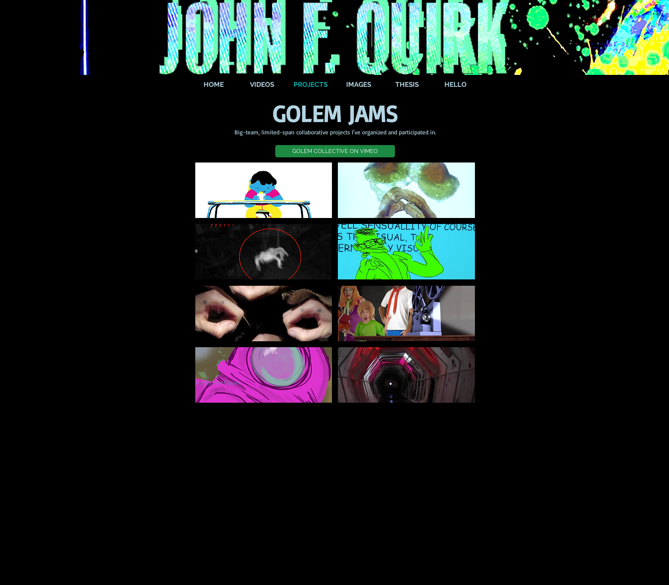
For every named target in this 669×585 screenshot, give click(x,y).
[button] (335, 151)
